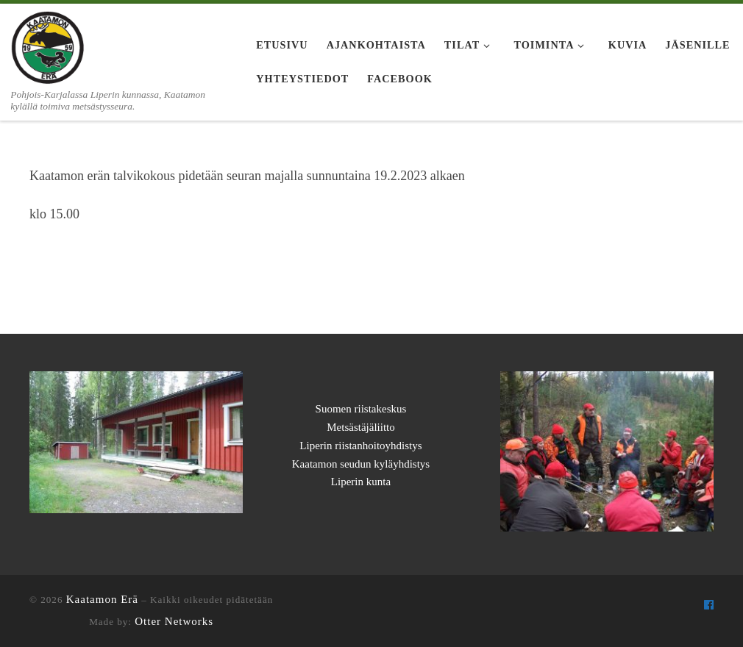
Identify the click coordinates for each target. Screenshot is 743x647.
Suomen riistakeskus (361, 409)
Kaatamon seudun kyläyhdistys (361, 464)
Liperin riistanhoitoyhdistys (360, 445)
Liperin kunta (361, 481)
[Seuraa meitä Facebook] (709, 605)
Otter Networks (174, 621)
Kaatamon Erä (102, 599)
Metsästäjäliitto (360, 427)
